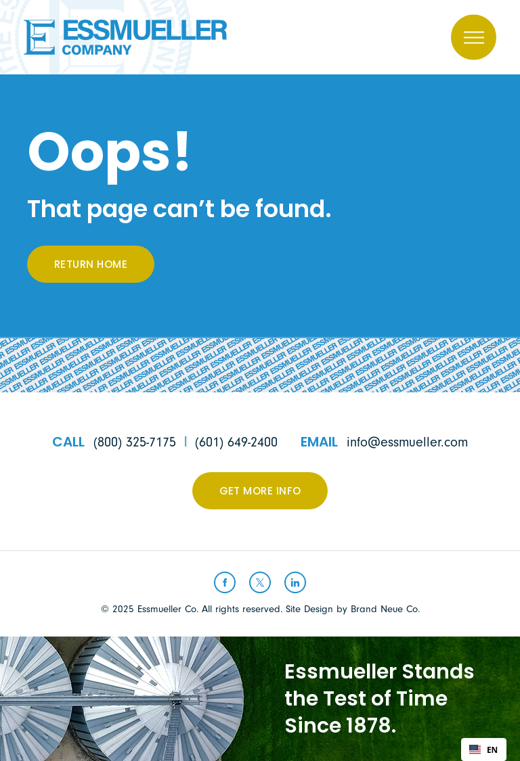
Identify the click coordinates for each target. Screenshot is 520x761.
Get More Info (260, 492)
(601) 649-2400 (236, 442)
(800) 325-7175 (134, 442)
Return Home (90, 265)
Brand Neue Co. (385, 609)
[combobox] (483, 749)
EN (483, 749)
